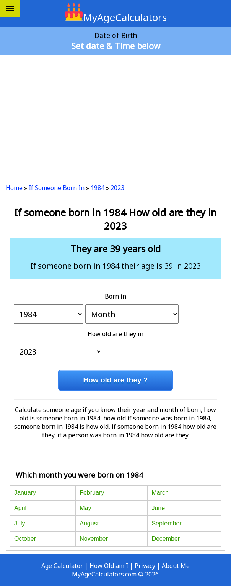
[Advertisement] (115, 116)
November (94, 538)
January (25, 492)
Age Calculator (62, 565)
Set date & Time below (115, 45)
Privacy (145, 565)
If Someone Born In (57, 188)
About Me (176, 565)
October (25, 538)
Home (14, 188)
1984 (97, 188)
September (166, 523)
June (158, 508)
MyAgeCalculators (116, 17)
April (20, 508)
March (159, 492)
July (19, 523)
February (92, 492)
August (89, 523)
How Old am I (108, 565)
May (85, 508)
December (165, 538)
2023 (117, 188)
